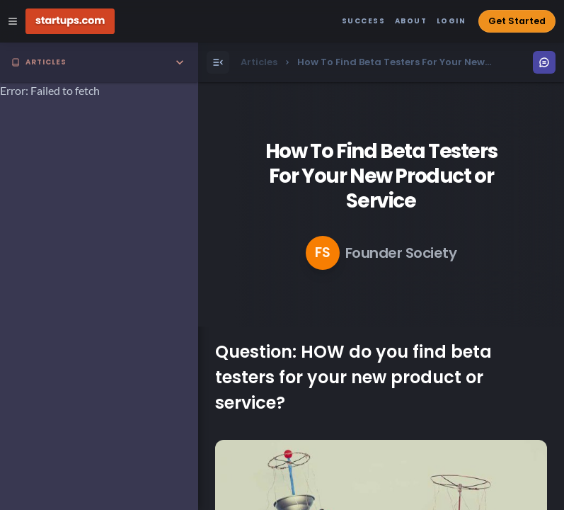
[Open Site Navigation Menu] (12, 21)
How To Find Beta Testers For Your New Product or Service (381, 176)
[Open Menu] (218, 62)
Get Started (517, 21)
